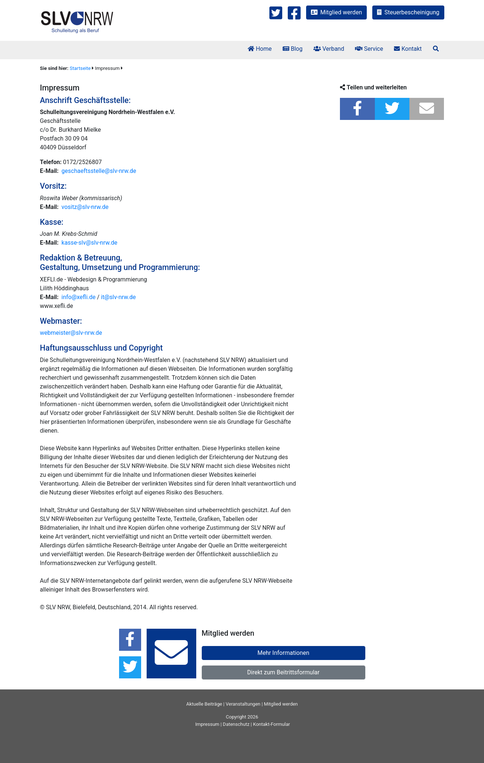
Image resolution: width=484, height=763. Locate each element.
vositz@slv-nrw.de (84, 206)
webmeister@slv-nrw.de (71, 332)
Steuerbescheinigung (408, 12)
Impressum (207, 724)
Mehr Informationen (283, 652)
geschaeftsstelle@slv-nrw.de (98, 170)
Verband (328, 48)
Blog (292, 48)
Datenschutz (236, 724)
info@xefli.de (78, 297)
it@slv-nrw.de (118, 297)
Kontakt (408, 48)
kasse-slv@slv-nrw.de (89, 242)
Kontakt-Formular (271, 724)
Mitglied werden (336, 12)
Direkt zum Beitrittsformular (283, 672)
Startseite (80, 68)
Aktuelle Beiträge (204, 704)
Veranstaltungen (243, 704)
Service (369, 48)
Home (260, 48)
